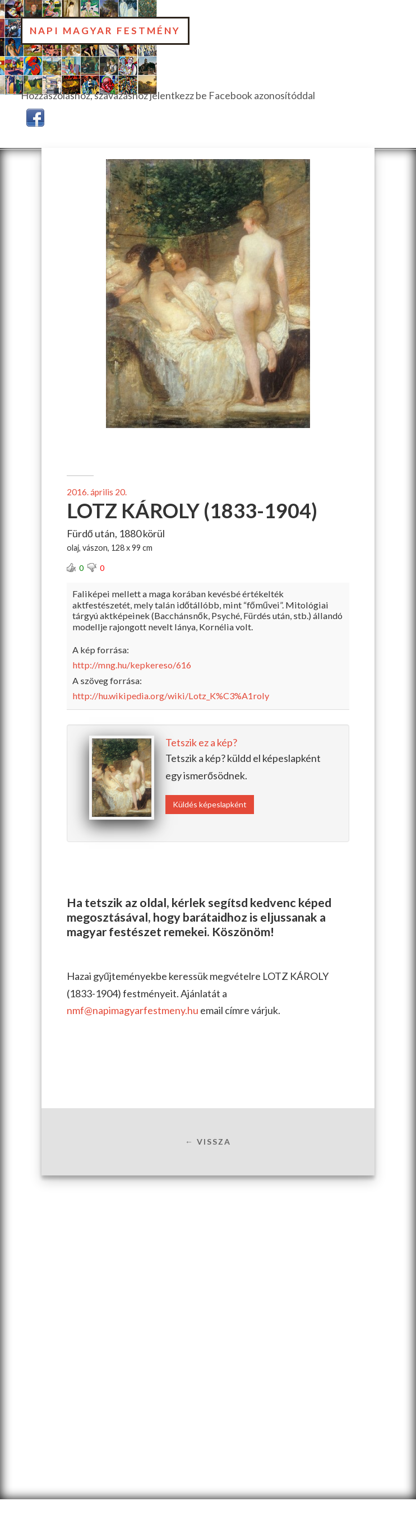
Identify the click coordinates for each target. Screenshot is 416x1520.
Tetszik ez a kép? (201, 742)
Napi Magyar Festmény (105, 30)
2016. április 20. (97, 492)
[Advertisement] (208, 1264)
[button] (35, 116)
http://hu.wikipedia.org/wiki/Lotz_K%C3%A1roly (170, 695)
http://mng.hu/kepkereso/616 (131, 664)
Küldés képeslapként (210, 804)
